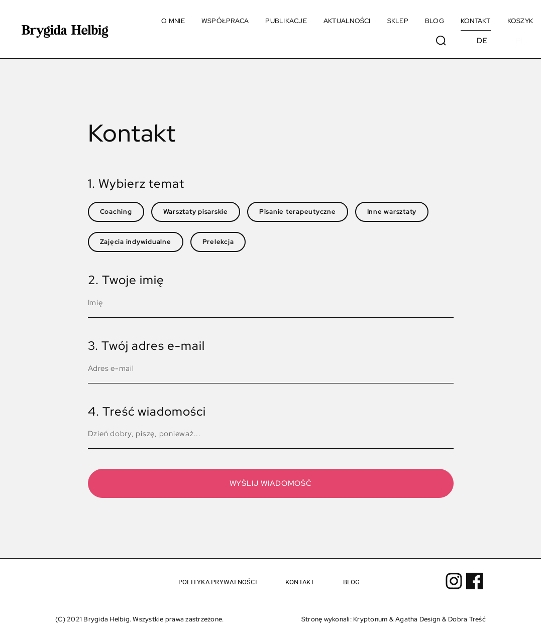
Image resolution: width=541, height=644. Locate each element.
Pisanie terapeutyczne (297, 211)
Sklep (397, 21)
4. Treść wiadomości (147, 411)
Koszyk (520, 21)
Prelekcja (218, 241)
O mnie (173, 21)
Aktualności (347, 21)
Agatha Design (417, 619)
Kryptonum (370, 619)
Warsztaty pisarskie (195, 211)
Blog (434, 21)
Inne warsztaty (392, 211)
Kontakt (476, 21)
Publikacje (286, 21)
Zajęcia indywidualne (135, 241)
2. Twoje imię (126, 280)
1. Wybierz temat (136, 183)
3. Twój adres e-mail (146, 345)
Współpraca (225, 21)
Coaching (116, 211)
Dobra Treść (467, 619)
